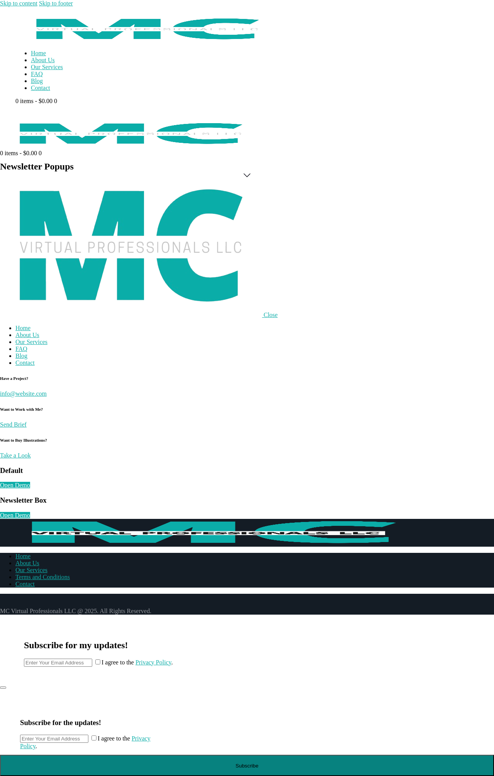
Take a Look (15, 455)
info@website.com (23, 393)
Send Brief (13, 424)
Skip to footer (56, 3)
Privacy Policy (153, 662)
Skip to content (18, 3)
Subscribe (246, 766)
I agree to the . (137, 662)
